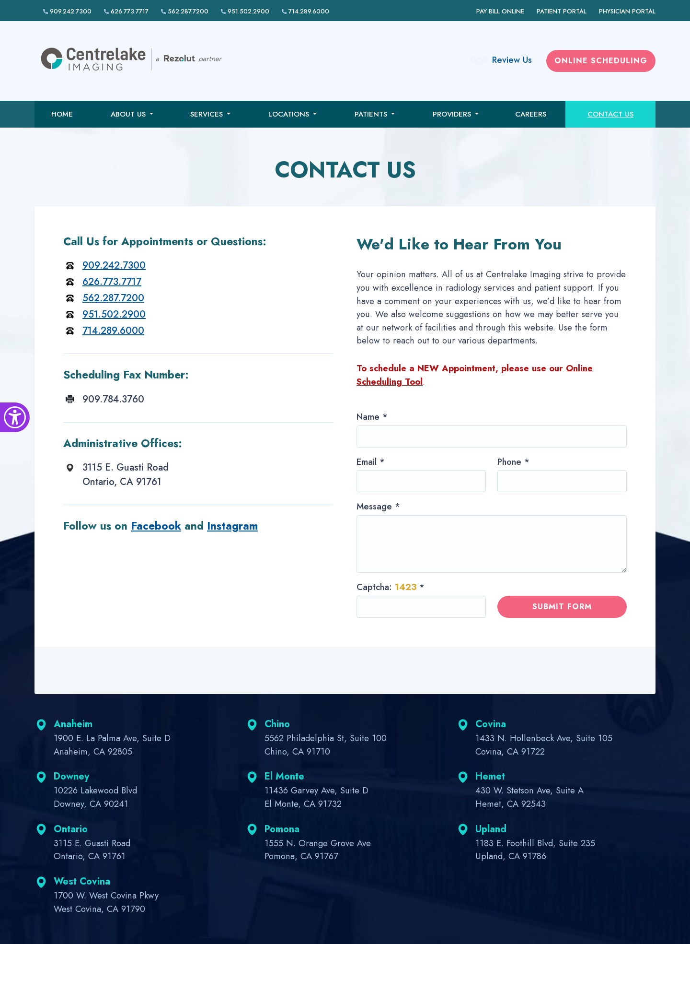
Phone (513, 461)
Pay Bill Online (500, 11)
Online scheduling (600, 60)
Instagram (232, 526)
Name (372, 416)
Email (370, 461)
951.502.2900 (245, 11)
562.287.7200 (184, 11)
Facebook (156, 526)
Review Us (512, 59)
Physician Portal (627, 11)
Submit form (562, 606)
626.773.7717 (126, 11)
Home (62, 114)
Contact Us (610, 114)
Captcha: (390, 586)
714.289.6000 (305, 11)
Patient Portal (561, 11)
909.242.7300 (67, 11)
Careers (530, 114)
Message (378, 506)
